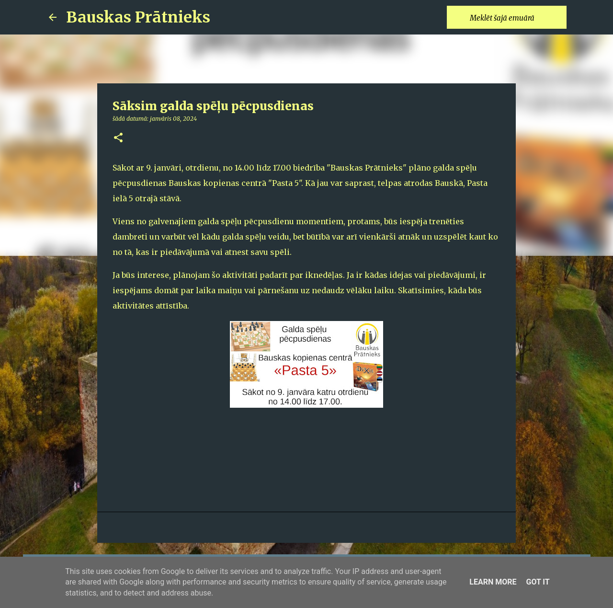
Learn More (492, 581)
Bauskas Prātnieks (138, 17)
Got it (537, 581)
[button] (118, 138)
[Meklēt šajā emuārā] (516, 17)
